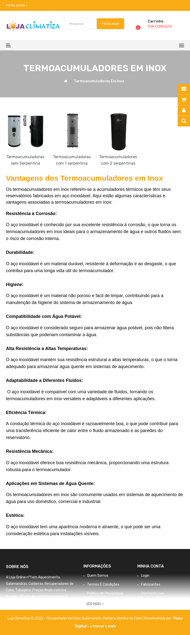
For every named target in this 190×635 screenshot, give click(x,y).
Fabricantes (150, 584)
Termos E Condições (103, 584)
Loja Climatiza (18, 618)
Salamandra (91, 618)
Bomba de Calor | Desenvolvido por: (145, 618)
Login (145, 575)
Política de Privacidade (105, 593)
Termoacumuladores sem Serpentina (25, 160)
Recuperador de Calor (63, 618)
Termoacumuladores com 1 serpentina (72, 160)
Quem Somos (97, 575)
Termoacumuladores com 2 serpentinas (118, 160)
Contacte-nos (152, 593)
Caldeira (109, 618)
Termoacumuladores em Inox (99, 81)
